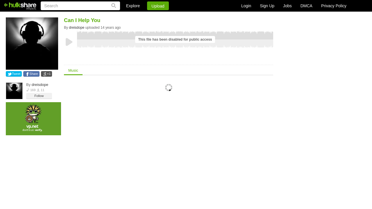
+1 (49, 73)
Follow (39, 96)
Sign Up (267, 5)
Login (246, 5)
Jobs (287, 5)
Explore (133, 5)
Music (73, 70)
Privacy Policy (333, 5)
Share (33, 73)
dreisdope (40, 84)
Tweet (16, 73)
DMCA (306, 5)
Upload (157, 6)
